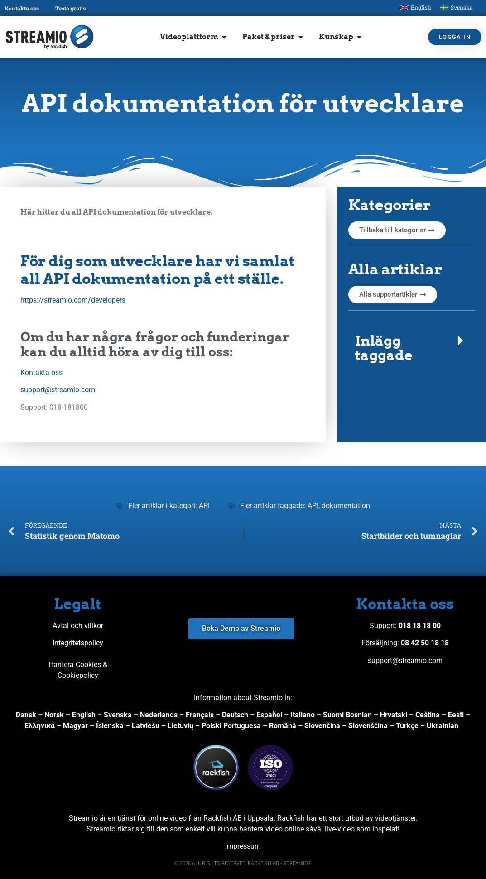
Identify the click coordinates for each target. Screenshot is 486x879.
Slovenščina (368, 725)
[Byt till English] (416, 7)
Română (282, 725)
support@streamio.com (57, 389)
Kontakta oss (22, 8)
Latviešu (145, 725)
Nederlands (159, 715)
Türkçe (407, 725)
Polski (211, 725)
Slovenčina (322, 725)
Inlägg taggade (383, 347)
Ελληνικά (39, 725)
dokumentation (346, 505)
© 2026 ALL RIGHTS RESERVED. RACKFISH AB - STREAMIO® (243, 863)
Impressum (243, 846)
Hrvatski (393, 715)
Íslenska (110, 725)
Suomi (333, 715)
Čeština (427, 715)
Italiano (302, 715)
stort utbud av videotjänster (372, 818)
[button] (411, 348)
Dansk (26, 715)
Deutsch (235, 715)
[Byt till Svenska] (456, 7)
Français (200, 715)
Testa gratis (70, 8)
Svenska (118, 715)
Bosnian (359, 715)
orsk (56, 715)
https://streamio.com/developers (73, 300)
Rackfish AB (222, 818)
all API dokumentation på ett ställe (150, 279)
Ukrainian (442, 725)
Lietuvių (180, 725)
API (204, 505)
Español (269, 715)
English (84, 715)
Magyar (75, 725)
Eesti (456, 715)
